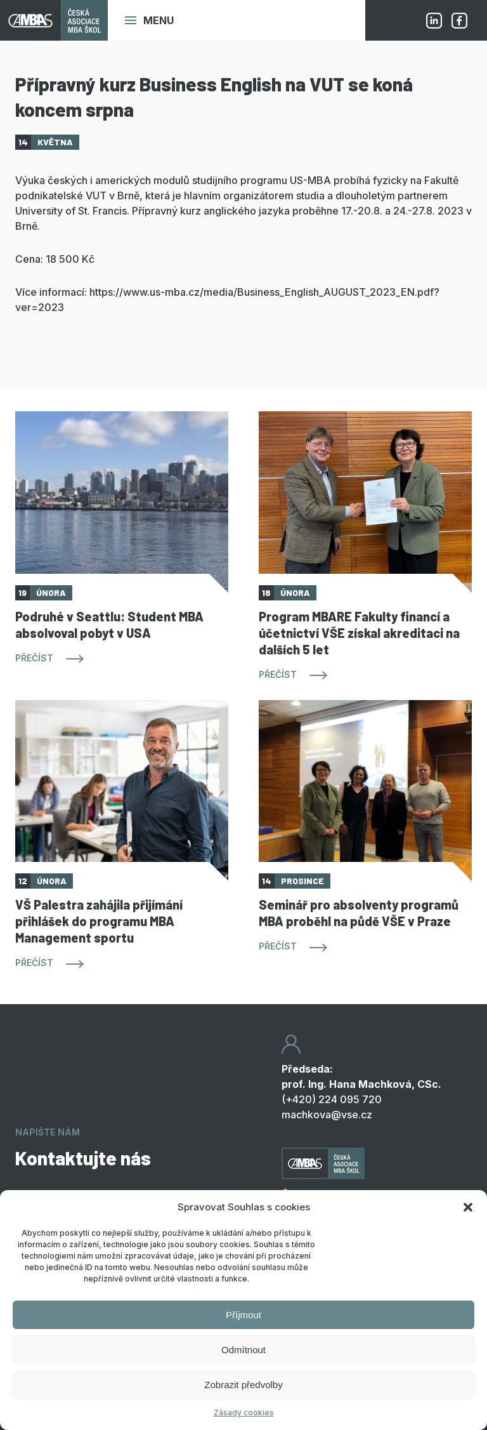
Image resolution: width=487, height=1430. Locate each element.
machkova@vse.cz (327, 1114)
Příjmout (243, 1314)
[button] (468, 1207)
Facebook (459, 20)
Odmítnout (243, 1349)
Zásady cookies (244, 1412)
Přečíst (34, 657)
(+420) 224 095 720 (332, 1099)
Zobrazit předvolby (243, 1384)
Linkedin (433, 20)
